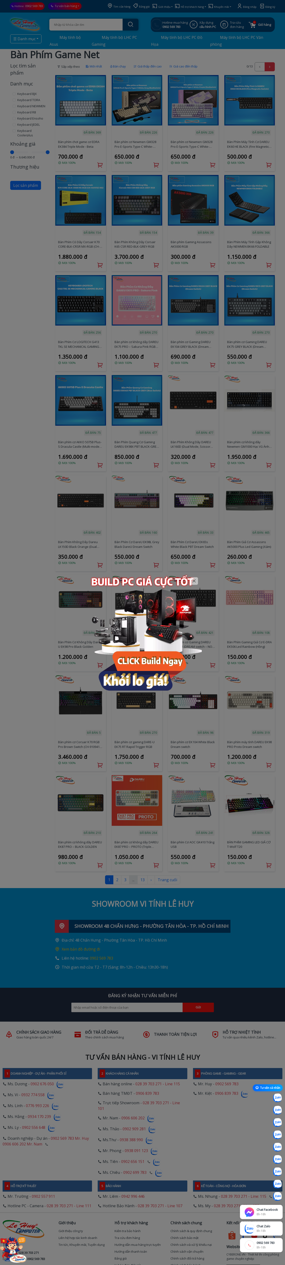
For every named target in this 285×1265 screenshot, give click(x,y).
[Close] (194, 581)
